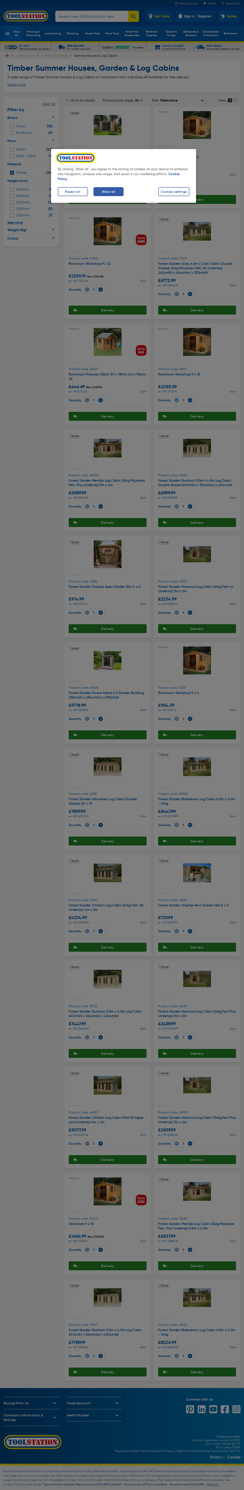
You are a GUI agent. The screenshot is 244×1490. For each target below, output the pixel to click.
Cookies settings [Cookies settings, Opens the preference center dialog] (174, 192)
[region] (123, 176)
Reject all (72, 192)
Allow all (108, 192)
